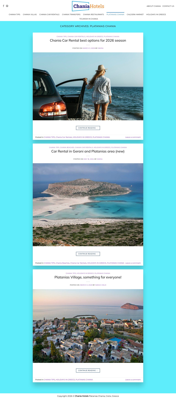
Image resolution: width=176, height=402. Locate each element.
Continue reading (88, 128)
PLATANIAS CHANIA (115, 14)
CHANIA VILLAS (30, 14)
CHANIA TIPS (14, 14)
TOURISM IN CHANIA (88, 19)
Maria (101, 48)
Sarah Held (100, 285)
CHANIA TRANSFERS (71, 14)
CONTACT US (168, 6)
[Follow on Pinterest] (7, 6)
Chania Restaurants (93, 14)
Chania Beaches (67, 147)
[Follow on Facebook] (3, 6)
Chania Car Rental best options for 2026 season (88, 40)
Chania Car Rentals (49, 14)
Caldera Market (135, 14)
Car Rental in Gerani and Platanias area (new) (88, 151)
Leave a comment (133, 137)
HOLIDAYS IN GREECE (156, 14)
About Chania (154, 6)
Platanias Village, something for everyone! (88, 277)
